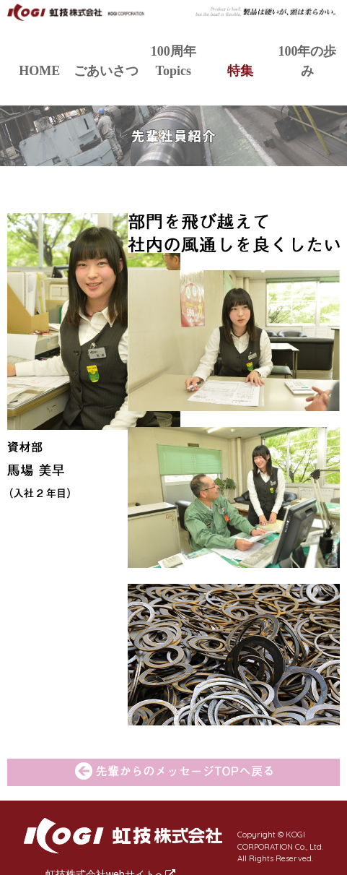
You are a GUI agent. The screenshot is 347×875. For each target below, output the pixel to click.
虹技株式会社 (76, 18)
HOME (39, 71)
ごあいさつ (106, 71)
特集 (240, 71)
